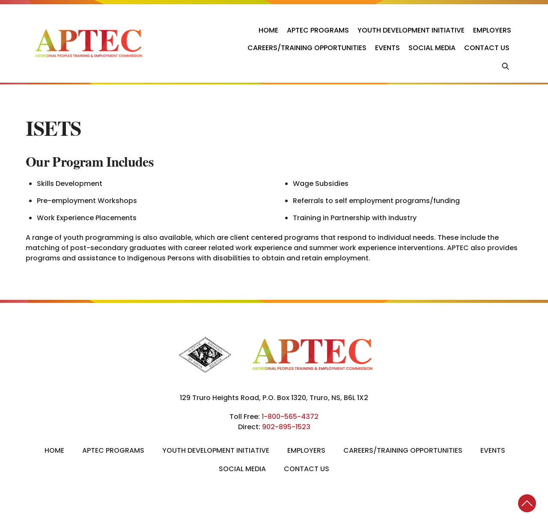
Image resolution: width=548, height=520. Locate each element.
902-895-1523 (286, 427)
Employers (492, 30)
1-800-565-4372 (290, 416)
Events (387, 48)
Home (268, 30)
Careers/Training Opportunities (306, 48)
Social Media (432, 48)
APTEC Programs (318, 30)
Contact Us (486, 48)
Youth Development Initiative (411, 30)
